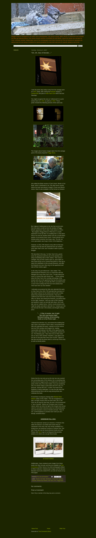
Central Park (35, 93)
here (40, 432)
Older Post (62, 528)
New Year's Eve (50, 93)
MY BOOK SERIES (48, 458)
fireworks (53, 91)
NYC (35, 91)
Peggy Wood (51, 153)
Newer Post (35, 528)
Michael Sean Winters (42, 480)
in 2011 (42, 101)
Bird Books (48, 478)
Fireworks (34, 480)
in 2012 (53, 101)
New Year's (51, 480)
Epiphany (60, 478)
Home (48, 528)
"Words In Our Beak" (40, 478)
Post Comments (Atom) (45, 531)
